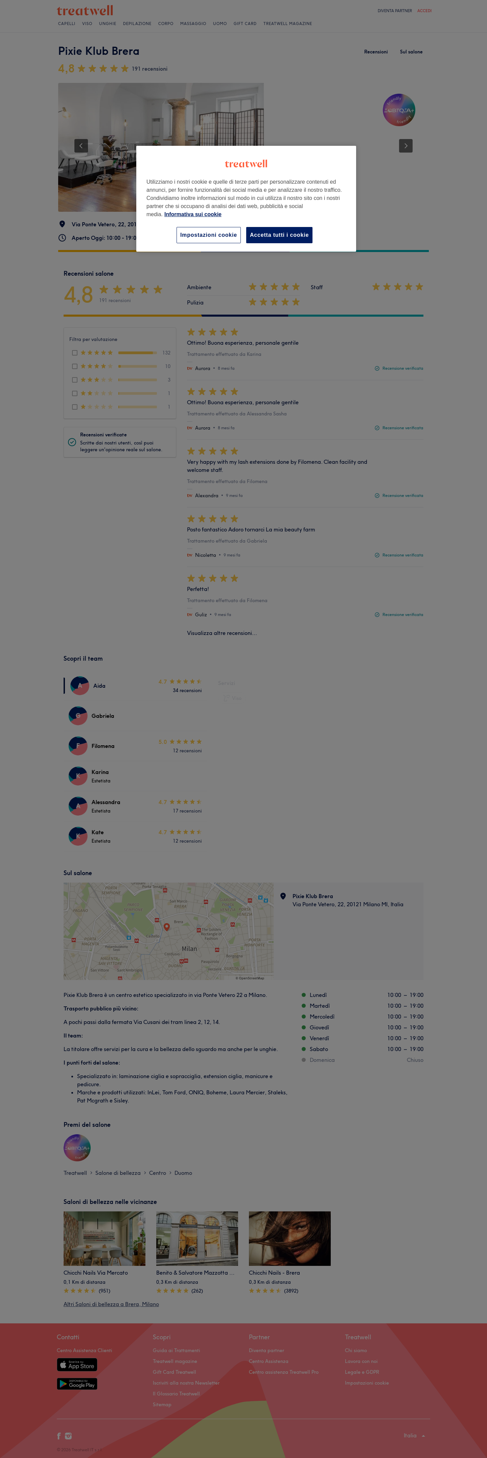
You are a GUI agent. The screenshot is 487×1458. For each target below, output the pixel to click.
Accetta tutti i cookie (279, 235)
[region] (246, 199)
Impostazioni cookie (208, 235)
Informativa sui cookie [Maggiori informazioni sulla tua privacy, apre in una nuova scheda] (193, 214)
